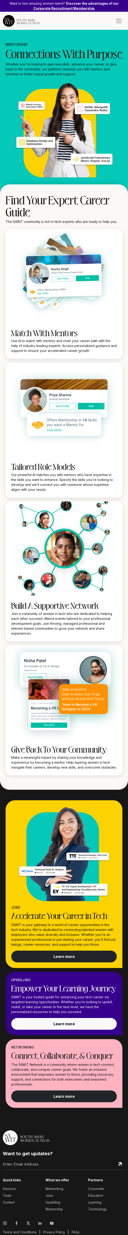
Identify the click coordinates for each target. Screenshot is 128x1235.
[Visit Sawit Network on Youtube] (52, 1223)
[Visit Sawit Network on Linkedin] (40, 1223)
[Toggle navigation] (119, 20)
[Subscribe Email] (119, 1164)
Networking (54, 1189)
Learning (94, 1202)
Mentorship (54, 1209)
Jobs (49, 1195)
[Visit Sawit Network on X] (28, 1223)
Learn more (64, 956)
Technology (97, 1209)
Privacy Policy (54, 1232)
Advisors (9, 1189)
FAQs (76, 1232)
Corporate (96, 1189)
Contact (9, 1202)
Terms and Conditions (19, 1232)
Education (95, 1195)
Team (7, 1195)
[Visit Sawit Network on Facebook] (17, 1223)
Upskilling (53, 1202)
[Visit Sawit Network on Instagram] (6, 1223)
